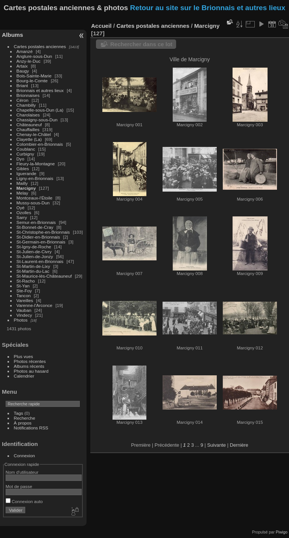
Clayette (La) (29, 139)
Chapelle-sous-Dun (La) (40, 109)
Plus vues (23, 356)
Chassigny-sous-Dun (37, 119)
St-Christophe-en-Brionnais (43, 232)
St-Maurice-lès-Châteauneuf (44, 276)
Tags (18, 413)
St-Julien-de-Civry (34, 251)
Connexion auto (24, 501)
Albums (12, 35)
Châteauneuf (29, 124)
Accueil (101, 26)
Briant (22, 85)
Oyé (21, 207)
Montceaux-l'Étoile (35, 197)
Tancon (24, 295)
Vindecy (24, 315)
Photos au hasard (31, 371)
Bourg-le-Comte (32, 80)
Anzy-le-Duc (29, 61)
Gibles (23, 168)
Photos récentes (30, 361)
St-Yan (23, 285)
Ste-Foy (24, 290)
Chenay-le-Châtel (34, 134)
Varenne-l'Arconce (35, 305)
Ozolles (24, 212)
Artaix (22, 65)
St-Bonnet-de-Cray (35, 227)
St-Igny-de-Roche (34, 246)
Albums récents (29, 366)
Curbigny (25, 153)
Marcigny (26, 188)
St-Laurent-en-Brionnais (40, 261)
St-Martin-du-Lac (33, 271)
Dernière (239, 445)
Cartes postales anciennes (40, 46)
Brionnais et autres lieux (40, 90)
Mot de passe (19, 486)
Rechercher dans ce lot (141, 44)
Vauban (24, 310)
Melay (22, 192)
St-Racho (26, 280)
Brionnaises (28, 95)
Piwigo (281, 532)
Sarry (22, 217)
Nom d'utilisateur (22, 472)
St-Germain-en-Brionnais (41, 241)
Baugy (23, 70)
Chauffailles (28, 129)
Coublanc (26, 149)
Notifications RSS (31, 427)
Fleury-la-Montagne (36, 163)
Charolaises (28, 114)
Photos (21, 319)
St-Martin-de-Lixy (33, 266)
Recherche (24, 418)
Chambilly (26, 105)
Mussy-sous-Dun (33, 202)
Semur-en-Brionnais (36, 222)
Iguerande (27, 173)
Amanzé (25, 51)
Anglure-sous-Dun (34, 56)
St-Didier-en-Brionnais (38, 236)
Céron (23, 100)
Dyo (20, 158)
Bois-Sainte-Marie (34, 75)
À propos (23, 422)
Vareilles (25, 300)
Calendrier (24, 375)
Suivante (216, 445)
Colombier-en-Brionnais (40, 144)
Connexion (24, 455)
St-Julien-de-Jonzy (35, 256)
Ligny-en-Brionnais (35, 178)
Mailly (22, 183)
